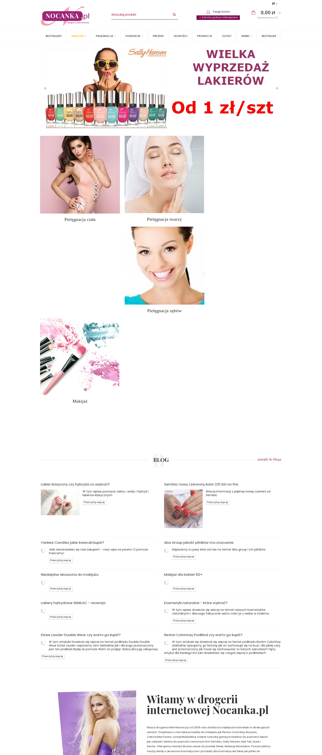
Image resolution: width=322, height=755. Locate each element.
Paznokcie (132, 36)
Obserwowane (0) (267, 17)
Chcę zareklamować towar (247, 708)
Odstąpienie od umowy (59, 723)
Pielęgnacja (104, 36)
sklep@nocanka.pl (181, 704)
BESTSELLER (269, 36)
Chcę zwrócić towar (242, 713)
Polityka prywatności (57, 718)
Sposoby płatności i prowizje (63, 708)
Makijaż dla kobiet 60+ (183, 370)
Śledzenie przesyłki (242, 704)
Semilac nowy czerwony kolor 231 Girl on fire (201, 280)
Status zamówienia (242, 699)
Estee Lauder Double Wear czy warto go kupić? (81, 430)
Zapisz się (219, 748)
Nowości (180, 36)
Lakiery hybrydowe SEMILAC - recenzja (73, 398)
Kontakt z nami (177, 693)
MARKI (246, 36)
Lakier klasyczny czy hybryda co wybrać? (75, 280)
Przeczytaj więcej (94, 297)
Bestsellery (54, 36)
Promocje (204, 36)
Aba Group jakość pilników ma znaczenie (198, 338)
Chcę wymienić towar (243, 718)
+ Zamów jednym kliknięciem (218, 17)
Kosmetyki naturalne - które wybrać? (195, 398)
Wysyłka (49, 704)
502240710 (176, 699)
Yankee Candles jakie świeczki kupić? (72, 338)
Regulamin (51, 713)
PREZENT (158, 36)
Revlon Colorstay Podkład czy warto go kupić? (203, 430)
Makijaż (77, 36)
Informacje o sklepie (57, 699)
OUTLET (226, 36)
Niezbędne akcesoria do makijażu (70, 370)
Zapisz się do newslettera (67, 747)
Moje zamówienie (238, 693)
